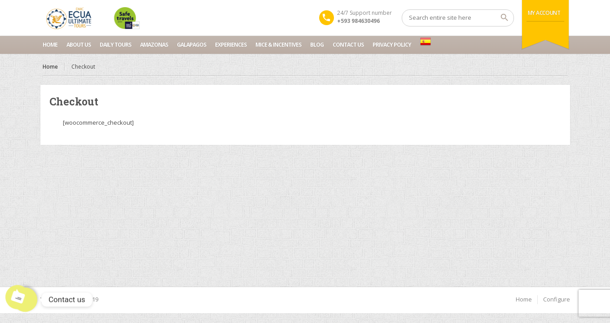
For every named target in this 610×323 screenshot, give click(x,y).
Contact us (348, 44)
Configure (556, 299)
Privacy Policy (392, 44)
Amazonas (154, 44)
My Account (544, 13)
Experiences (230, 44)
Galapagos (191, 44)
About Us (78, 44)
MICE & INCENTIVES (278, 44)
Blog (317, 44)
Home (50, 44)
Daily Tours (115, 44)
